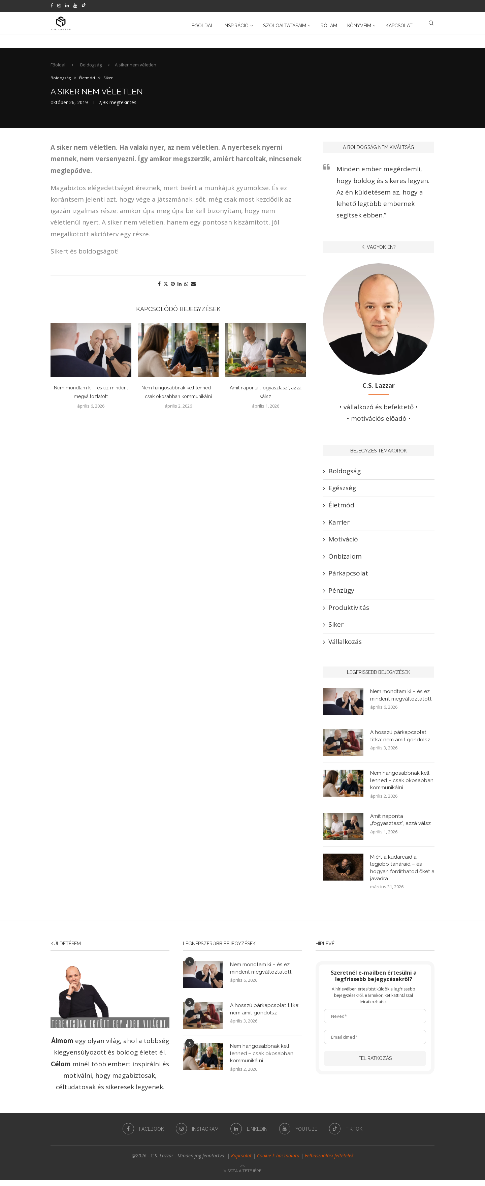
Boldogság (91, 69)
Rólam (329, 24)
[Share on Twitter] (165, 288)
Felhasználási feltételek (329, 1161)
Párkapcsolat (348, 577)
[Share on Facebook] (159, 288)
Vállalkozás (345, 645)
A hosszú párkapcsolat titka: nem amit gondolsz (401, 740)
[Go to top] (242, 1176)
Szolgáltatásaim (284, 24)
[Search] (431, 24)
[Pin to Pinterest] (173, 288)
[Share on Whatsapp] (186, 288)
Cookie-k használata (278, 1161)
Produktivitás (348, 611)
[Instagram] (59, 5)
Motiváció (343, 543)
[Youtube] (75, 5)
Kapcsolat (399, 24)
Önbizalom (345, 560)
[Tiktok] (84, 5)
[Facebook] (52, 5)
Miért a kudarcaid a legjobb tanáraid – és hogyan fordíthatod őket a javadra (400, 873)
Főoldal (203, 24)
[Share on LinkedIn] (179, 288)
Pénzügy (341, 594)
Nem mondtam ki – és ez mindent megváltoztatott (402, 699)
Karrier (339, 526)
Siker (336, 628)
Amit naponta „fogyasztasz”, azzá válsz (401, 825)
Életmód (341, 509)
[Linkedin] (67, 5)
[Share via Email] (193, 288)
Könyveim (359, 24)
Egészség (342, 491)
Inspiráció (236, 24)
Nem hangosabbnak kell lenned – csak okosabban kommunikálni (401, 785)
